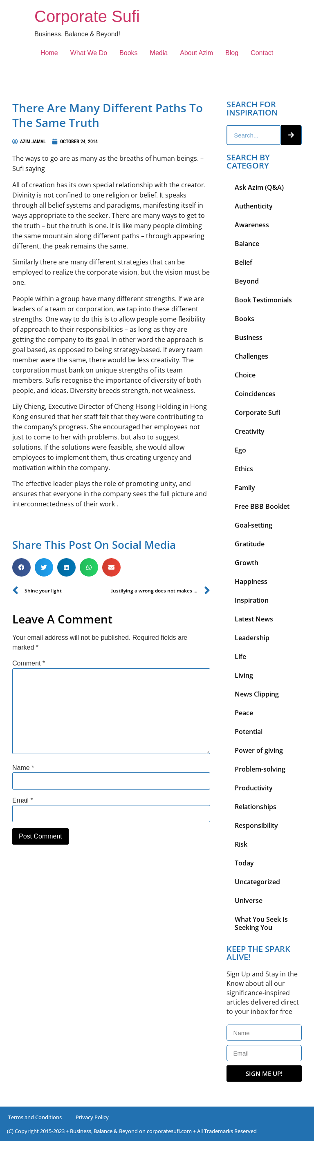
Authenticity (254, 206)
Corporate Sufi (87, 16)
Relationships (255, 806)
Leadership (252, 637)
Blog (231, 52)
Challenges (251, 356)
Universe (248, 900)
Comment (28, 663)
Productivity (254, 787)
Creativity (250, 431)
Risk (241, 844)
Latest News (254, 618)
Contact (262, 52)
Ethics (244, 468)
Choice (245, 374)
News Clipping (257, 694)
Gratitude (250, 543)
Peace (244, 712)
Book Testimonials (263, 299)
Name (23, 768)
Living (244, 675)
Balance (247, 243)
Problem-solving (260, 769)
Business (248, 337)
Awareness (252, 224)
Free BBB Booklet (262, 506)
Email (22, 800)
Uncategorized (257, 881)
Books (128, 52)
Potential (248, 731)
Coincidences (255, 393)
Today (244, 862)
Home (49, 52)
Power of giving (259, 750)
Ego (240, 450)
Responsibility (256, 825)
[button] (21, 567)
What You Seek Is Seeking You (261, 923)
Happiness (251, 581)
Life (240, 656)
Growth (246, 562)
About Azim (196, 52)
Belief (243, 262)
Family (245, 487)
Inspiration (252, 600)
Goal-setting (253, 525)
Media (159, 52)
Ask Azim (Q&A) (259, 187)
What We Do (88, 52)
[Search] (291, 135)
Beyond (247, 281)
